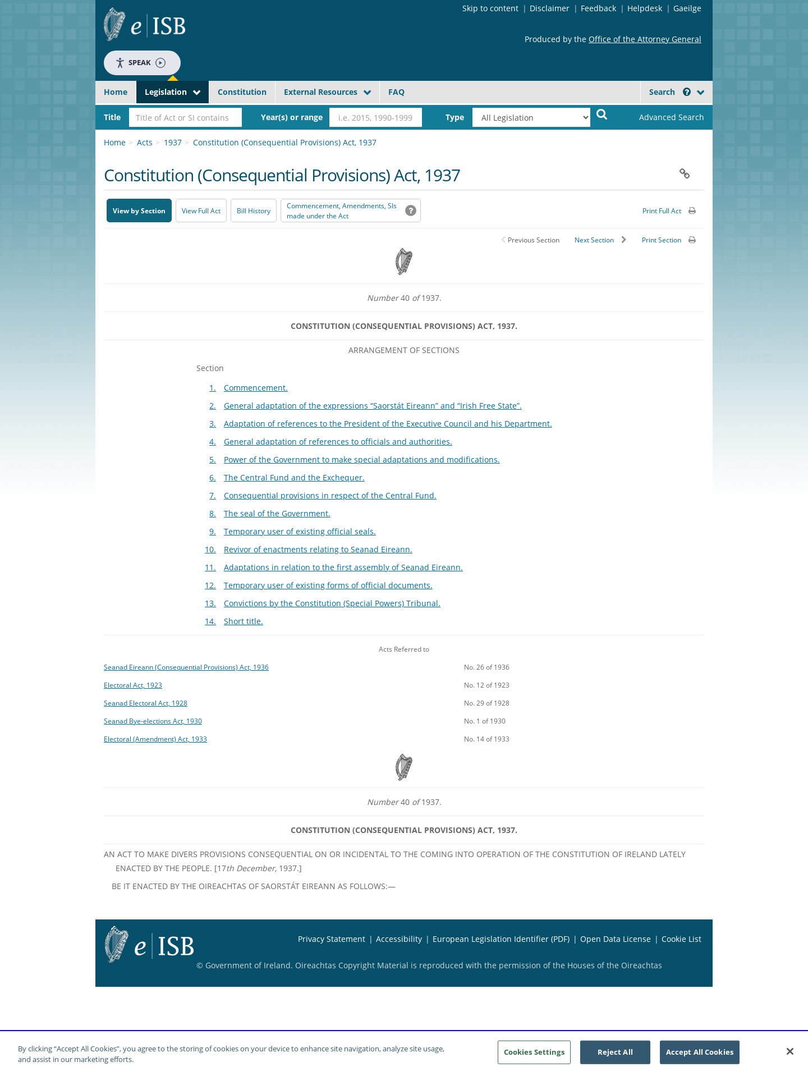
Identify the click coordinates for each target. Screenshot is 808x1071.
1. (212, 387)
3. (212, 423)
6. (212, 477)
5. (212, 459)
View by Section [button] (139, 211)
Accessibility (399, 938)
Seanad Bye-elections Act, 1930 (153, 720)
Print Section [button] (661, 240)
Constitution (242, 91)
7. (212, 495)
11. (210, 567)
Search (670, 91)
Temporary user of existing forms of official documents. (328, 585)
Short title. (243, 621)
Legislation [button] (166, 91)
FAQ (396, 91)
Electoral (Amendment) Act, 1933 (155, 738)
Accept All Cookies (699, 1056)
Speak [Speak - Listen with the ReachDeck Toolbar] (140, 62)
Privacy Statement (331, 938)
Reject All (615, 1056)
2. (212, 405)
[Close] (790, 1055)
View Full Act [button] (201, 211)
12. (210, 585)
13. (210, 603)
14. (210, 621)
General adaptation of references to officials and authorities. (338, 441)
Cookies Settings (534, 1056)
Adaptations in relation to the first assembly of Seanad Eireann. (343, 567)
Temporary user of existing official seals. (300, 531)
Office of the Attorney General (645, 39)
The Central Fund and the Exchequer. (294, 477)
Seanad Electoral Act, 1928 (145, 702)
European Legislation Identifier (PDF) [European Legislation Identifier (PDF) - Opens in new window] (501, 938)
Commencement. (256, 387)
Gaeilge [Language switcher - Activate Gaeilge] (687, 8)
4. (212, 441)
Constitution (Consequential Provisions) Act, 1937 (285, 142)
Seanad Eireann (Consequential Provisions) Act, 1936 (186, 666)
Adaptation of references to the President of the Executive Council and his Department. (388, 423)
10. (210, 549)
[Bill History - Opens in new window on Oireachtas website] (254, 210)
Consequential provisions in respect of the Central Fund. (330, 495)
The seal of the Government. (277, 513)
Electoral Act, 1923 (133, 684)
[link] (662, 117)
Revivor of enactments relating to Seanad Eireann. (318, 549)
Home (115, 91)
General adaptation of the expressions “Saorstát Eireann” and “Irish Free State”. (373, 405)
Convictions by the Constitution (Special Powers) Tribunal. (332, 603)
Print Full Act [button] (661, 211)
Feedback (598, 8)
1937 (173, 142)
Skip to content (490, 8)
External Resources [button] (320, 91)
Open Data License (615, 938)
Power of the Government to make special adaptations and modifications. (362, 459)
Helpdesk (644, 8)
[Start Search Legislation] (602, 114)
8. (212, 513)
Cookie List (681, 938)
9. (212, 531)
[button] (687, 92)
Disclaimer (550, 8)
